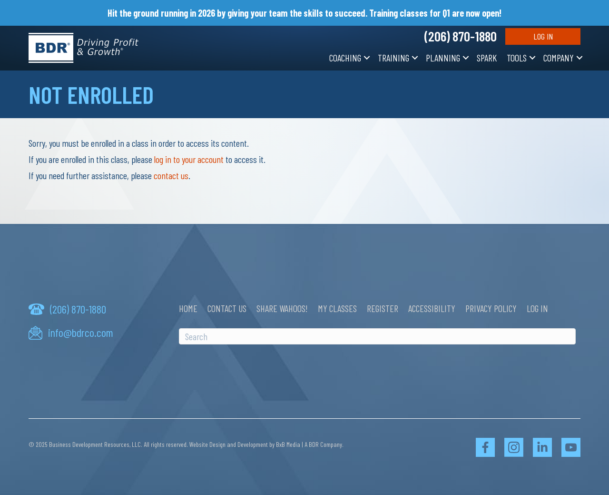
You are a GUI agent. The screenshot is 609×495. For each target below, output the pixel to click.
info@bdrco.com (80, 332)
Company (558, 57)
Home (188, 308)
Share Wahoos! (282, 308)
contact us (171, 175)
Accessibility (431, 308)
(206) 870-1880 (460, 36)
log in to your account (189, 159)
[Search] (377, 336)
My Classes (337, 308)
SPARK (487, 57)
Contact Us (226, 308)
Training (393, 57)
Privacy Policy (491, 308)
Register (382, 308)
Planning (443, 57)
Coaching (345, 57)
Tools (517, 57)
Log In (543, 36)
